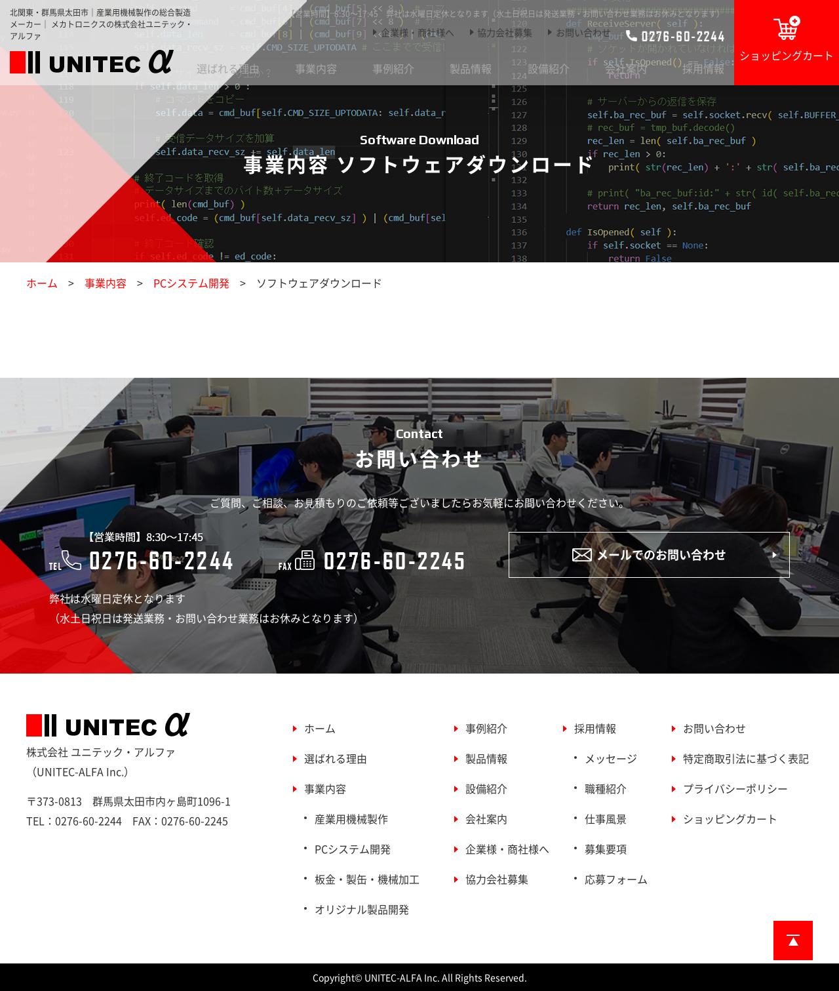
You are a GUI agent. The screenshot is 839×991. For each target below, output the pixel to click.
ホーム (42, 283)
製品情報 (471, 68)
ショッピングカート (786, 39)
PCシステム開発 (191, 283)
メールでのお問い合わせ (649, 554)
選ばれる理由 (228, 68)
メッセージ (611, 758)
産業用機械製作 (351, 818)
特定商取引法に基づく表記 (746, 758)
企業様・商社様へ (417, 32)
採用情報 (703, 68)
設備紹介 (549, 68)
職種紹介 (606, 788)
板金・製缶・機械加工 (367, 879)
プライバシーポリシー (735, 788)
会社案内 (626, 68)
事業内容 (316, 68)
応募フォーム (616, 879)
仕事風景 (606, 818)
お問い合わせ (583, 32)
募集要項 (606, 849)
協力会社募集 (504, 32)
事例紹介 (393, 68)
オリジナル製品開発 (362, 909)
